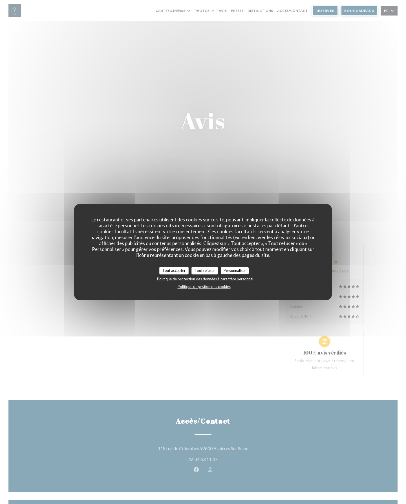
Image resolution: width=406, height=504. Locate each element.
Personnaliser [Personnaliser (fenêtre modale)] (235, 270)
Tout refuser (205, 270)
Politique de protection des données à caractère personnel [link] (205, 279)
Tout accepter (174, 270)
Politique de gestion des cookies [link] (204, 286)
